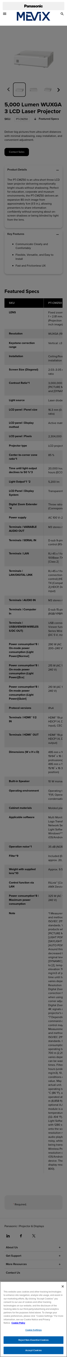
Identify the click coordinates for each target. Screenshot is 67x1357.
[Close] (63, 1288)
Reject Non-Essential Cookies (33, 1342)
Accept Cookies (33, 1352)
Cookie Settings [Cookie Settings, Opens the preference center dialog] (33, 1332)
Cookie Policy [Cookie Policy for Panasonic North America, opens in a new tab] (18, 1325)
